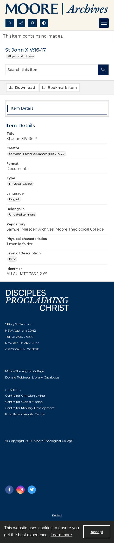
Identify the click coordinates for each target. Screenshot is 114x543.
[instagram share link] (20, 489)
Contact (57, 515)
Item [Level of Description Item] (12, 259)
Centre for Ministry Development (30, 408)
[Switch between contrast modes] (44, 23)
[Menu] (104, 23)
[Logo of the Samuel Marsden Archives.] (57, 9)
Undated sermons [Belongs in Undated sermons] (22, 214)
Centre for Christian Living (25, 395)
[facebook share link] (9, 489)
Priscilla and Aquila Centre (25, 414)
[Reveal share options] (21, 23)
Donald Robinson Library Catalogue (32, 377)
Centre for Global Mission (24, 402)
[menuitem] (57, 515)
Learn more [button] (61, 535)
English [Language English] (14, 199)
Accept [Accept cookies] (97, 532)
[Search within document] (103, 70)
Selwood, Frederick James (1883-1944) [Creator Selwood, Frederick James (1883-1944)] (37, 154)
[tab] (57, 108)
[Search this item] (51, 70)
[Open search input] (9, 23)
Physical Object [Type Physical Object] (21, 183)
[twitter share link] (32, 489)
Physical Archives (21, 56)
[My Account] (32, 23)
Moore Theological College (24, 371)
